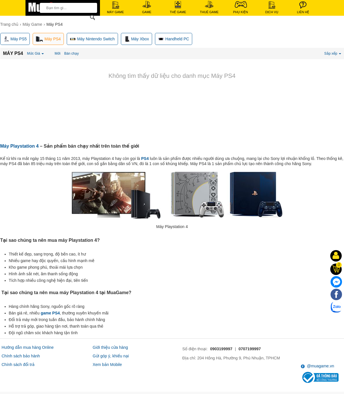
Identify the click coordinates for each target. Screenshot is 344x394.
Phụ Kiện (240, 7)
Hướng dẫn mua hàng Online (28, 347)
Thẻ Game (178, 7)
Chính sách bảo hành (21, 356)
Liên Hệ (303, 7)
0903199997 (221, 349)
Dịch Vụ (271, 7)
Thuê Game (209, 7)
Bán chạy (71, 54)
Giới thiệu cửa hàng (110, 347)
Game (146, 7)
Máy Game (115, 7)
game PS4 (50, 313)
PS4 (145, 158)
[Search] (91, 18)
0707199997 (250, 349)
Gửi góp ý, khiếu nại (111, 356)
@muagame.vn (317, 366)
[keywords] (66, 8)
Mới (57, 54)
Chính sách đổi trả (18, 364)
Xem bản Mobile (107, 364)
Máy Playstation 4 (19, 146)
